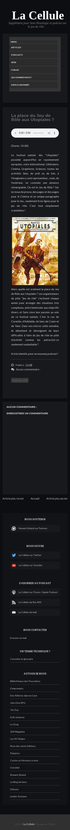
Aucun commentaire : (28, 369)
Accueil (35, 498)
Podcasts (17, 55)
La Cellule (38, 15)
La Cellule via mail (24, 612)
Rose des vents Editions (23, 746)
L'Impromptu (16, 688)
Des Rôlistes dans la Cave (23, 695)
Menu (14, 42)
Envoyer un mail (18, 637)
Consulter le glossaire (21, 658)
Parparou (15, 753)
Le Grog (14, 724)
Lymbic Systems (18, 796)
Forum (15, 70)
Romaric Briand (18, 774)
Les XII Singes (17, 738)
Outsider (15, 767)
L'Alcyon (14, 789)
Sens (13, 62)
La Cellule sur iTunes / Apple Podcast (35, 592)
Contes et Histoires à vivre (24, 760)
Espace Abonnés (20, 85)
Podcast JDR (19, 380)
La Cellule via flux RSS (26, 602)
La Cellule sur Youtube (27, 565)
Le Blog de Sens (18, 782)
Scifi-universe (17, 717)
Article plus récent (13, 498)
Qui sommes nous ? (21, 77)
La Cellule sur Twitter (26, 555)
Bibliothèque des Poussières (25, 681)
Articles (16, 47)
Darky (51, 824)
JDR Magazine (17, 731)
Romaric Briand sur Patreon (29, 528)
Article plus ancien (56, 498)
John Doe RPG (17, 702)
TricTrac (14, 709)
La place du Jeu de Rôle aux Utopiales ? (32, 117)
